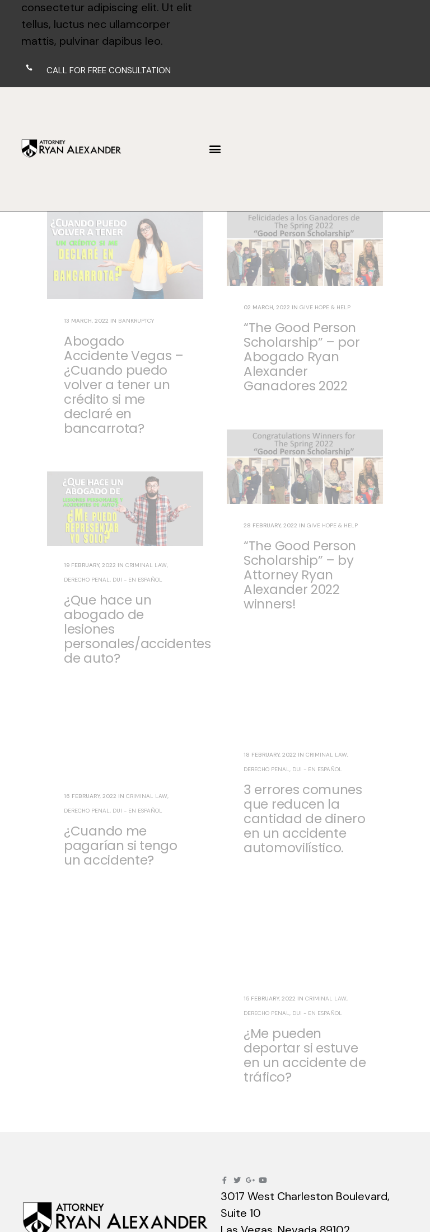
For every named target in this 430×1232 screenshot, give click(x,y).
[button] (214, 149)
